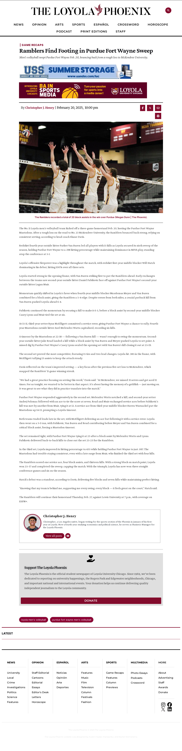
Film (84, 682)
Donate (163, 692)
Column (86, 692)
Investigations (16, 687)
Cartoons (37, 677)
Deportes (63, 687)
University (13, 672)
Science (12, 697)
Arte (59, 682)
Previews (112, 687)
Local (10, 677)
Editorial (37, 682)
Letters (36, 697)
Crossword (137, 682)
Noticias (62, 672)
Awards (163, 687)
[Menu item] (18, 24)
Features (12, 702)
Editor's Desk (40, 692)
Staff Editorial (40, 672)
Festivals (86, 697)
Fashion (86, 702)
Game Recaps (115, 672)
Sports (111, 662)
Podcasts (136, 678)
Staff (161, 682)
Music (85, 677)
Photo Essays (139, 673)
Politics (11, 692)
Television (87, 687)
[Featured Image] (91, 167)
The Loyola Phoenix (77, 730)
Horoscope (39, 702)
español (63, 662)
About (162, 672)
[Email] (68, 535)
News (11, 662)
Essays (36, 687)
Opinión (62, 677)
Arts (84, 662)
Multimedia (139, 662)
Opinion (38, 662)
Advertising (165, 677)
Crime (11, 682)
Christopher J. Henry (39, 107)
